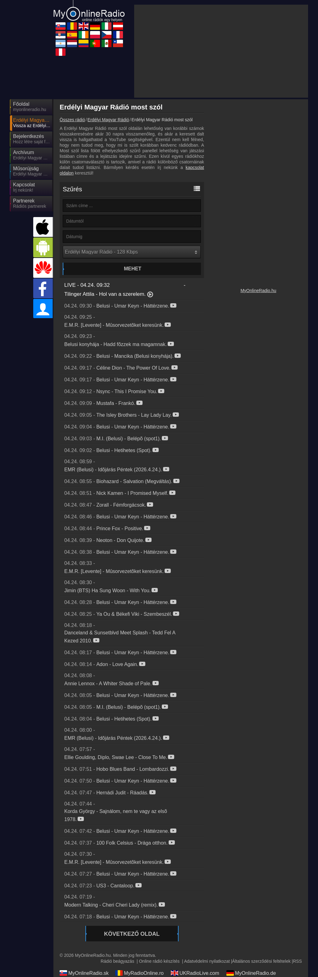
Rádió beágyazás (117, 961)
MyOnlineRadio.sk (84, 973)
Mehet (132, 268)
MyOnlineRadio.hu (258, 290)
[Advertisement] (221, 51)
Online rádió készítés (159, 961)
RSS (297, 961)
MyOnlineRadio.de (251, 973)
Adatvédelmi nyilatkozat (207, 961)
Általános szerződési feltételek (261, 961)
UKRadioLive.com (195, 973)
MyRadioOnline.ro (139, 973)
